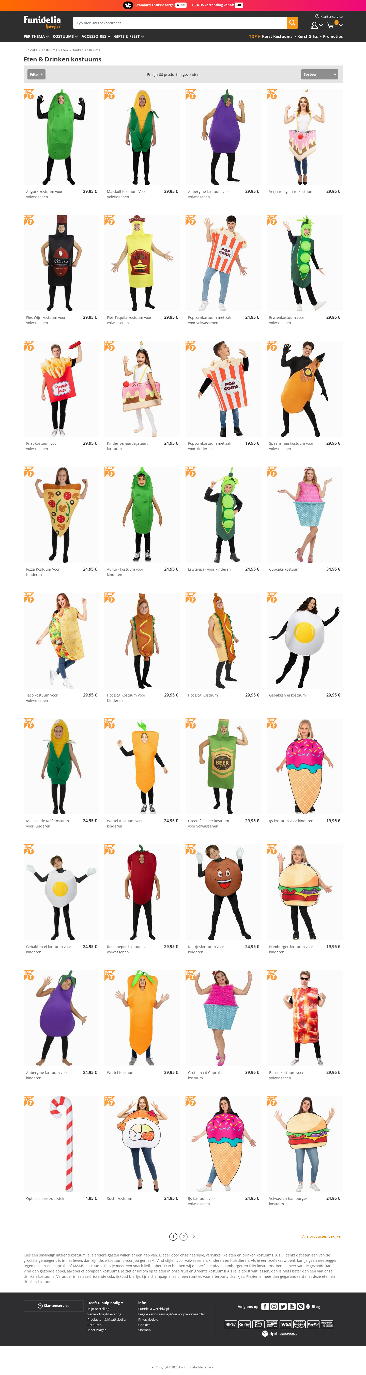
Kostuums (63, 36)
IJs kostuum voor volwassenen (202, 1201)
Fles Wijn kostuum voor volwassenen (46, 320)
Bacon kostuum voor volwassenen (286, 1075)
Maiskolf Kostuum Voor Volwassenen (126, 194)
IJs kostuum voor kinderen (291, 820)
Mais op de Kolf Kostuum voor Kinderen (47, 823)
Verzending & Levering (104, 1314)
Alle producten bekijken (322, 1236)
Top (253, 36)
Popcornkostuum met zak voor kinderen (209, 446)
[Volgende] (194, 1236)
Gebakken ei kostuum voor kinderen (48, 949)
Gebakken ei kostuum (287, 695)
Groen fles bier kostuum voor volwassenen (208, 823)
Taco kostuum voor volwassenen (42, 698)
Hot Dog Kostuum (203, 695)
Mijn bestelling (98, 1308)
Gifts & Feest (127, 36)
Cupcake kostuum (284, 569)
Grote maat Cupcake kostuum (205, 1075)
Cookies (144, 1324)
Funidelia (30, 50)
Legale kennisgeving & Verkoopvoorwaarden (172, 1314)
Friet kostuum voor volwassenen (42, 446)
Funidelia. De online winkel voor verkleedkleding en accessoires (42, 22)
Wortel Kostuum (120, 1072)
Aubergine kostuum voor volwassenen (209, 194)
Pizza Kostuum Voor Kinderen (43, 572)
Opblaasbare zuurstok (45, 1198)
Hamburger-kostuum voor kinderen (291, 949)
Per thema (34, 36)
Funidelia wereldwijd (153, 1308)
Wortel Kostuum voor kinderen (125, 823)
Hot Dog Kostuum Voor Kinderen (126, 698)
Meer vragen (96, 1330)
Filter (34, 74)
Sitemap (144, 1330)
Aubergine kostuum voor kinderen (47, 1075)
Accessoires (94, 36)
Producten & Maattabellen (107, 1319)
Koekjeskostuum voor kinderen (206, 949)
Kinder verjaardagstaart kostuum (127, 446)
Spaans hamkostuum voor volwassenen (291, 446)
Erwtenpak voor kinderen (209, 569)
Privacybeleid (148, 1319)
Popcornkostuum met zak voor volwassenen (209, 320)
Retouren (94, 1324)
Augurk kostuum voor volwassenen (44, 194)
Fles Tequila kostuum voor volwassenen (129, 320)
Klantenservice (53, 1305)
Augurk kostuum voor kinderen (125, 572)
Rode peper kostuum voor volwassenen (129, 949)
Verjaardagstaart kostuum (291, 191)
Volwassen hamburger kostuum (288, 1201)
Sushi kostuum (119, 1198)
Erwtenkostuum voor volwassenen (286, 320)
